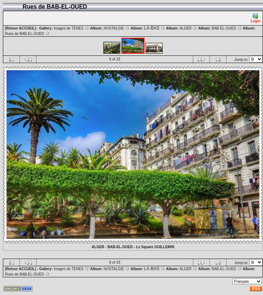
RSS (256, 289)
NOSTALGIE (117, 28)
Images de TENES (71, 28)
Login (255, 18)
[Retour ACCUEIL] (20, 28)
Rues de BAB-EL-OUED (27, 34)
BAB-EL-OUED (227, 28)
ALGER (189, 28)
